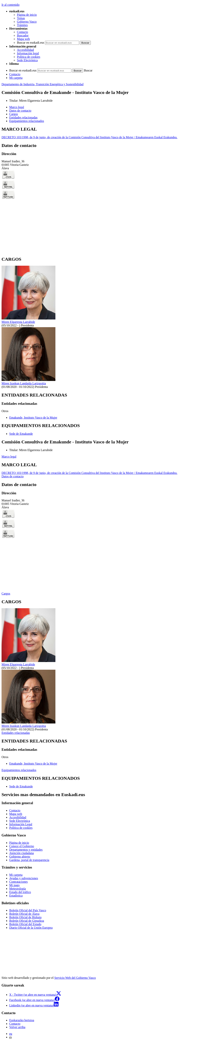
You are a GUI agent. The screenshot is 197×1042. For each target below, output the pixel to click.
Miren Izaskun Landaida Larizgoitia (24, 383)
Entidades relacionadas (16, 732)
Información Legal (20, 824)
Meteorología (17, 888)
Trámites (22, 25)
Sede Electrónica (27, 60)
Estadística (16, 895)
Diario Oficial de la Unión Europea (31, 927)
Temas (21, 18)
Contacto (22, 32)
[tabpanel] (98, 133)
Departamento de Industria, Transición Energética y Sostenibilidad (42, 84)
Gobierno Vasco (27, 21)
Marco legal (9, 456)
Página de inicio (27, 14)
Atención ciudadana (21, 853)
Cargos (6, 593)
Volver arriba (17, 1027)
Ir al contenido (10, 4)
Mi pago (14, 885)
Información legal (28, 53)
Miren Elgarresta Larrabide (36, 100)
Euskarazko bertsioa (21, 1020)
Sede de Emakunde (21, 433)
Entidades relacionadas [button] (23, 117)
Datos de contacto (13, 476)
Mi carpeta (16, 77)
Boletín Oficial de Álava (24, 913)
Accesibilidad (25, 49)
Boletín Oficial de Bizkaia (25, 917)
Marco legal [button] (16, 107)
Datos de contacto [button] (20, 110)
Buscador (22, 35)
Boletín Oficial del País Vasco (27, 910)
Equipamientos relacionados (19, 770)
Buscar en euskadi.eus (30, 42)
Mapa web (23, 39)
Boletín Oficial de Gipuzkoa (26, 920)
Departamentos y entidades (26, 849)
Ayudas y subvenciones (23, 878)
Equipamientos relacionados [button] (26, 121)
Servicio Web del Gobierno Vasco (75, 977)
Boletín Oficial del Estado (25, 924)
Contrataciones (18, 881)
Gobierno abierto (19, 856)
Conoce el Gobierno (21, 846)
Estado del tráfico (20, 892)
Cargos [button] (13, 114)
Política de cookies (28, 56)
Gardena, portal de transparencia (29, 860)
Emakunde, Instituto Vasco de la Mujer (33, 417)
